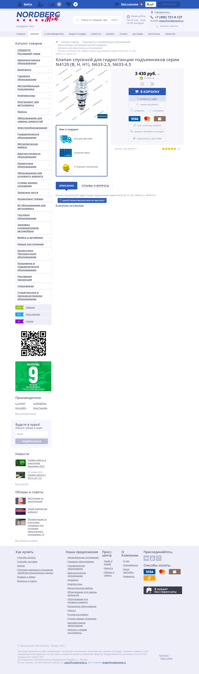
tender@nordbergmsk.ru (114, 662)
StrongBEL (21, 408)
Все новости (22, 484)
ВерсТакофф (40, 408)
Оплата (123, 34)
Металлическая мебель (33, 145)
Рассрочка (154, 34)
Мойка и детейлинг (33, 237)
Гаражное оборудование (33, 77)
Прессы (33, 111)
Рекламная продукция (24, 278)
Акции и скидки (77, 34)
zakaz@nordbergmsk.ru (171, 20)
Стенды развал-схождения (33, 184)
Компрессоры (33, 95)
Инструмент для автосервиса (33, 103)
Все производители (25, 413)
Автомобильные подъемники (33, 87)
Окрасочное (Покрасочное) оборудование (33, 254)
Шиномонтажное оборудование (33, 61)
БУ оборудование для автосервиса (31, 207)
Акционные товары (30, 199)
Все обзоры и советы (26, 540)
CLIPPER (20, 403)
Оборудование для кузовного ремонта (33, 174)
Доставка (138, 34)
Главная (20, 34)
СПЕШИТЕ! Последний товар (28, 51)
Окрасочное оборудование (33, 165)
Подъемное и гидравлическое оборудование (28, 266)
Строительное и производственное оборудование (29, 296)
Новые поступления (30, 244)
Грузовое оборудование (26, 216)
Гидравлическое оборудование (33, 135)
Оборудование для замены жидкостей (33, 119)
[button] (70, 205)
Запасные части (33, 192)
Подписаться (31, 441)
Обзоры (110, 34)
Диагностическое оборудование (33, 155)
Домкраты (33, 69)
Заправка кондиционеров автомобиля (28, 228)
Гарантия (170, 34)
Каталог (34, 34)
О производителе (54, 34)
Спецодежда (25, 286)
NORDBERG (40, 403)
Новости (96, 34)
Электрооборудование (33, 127)
